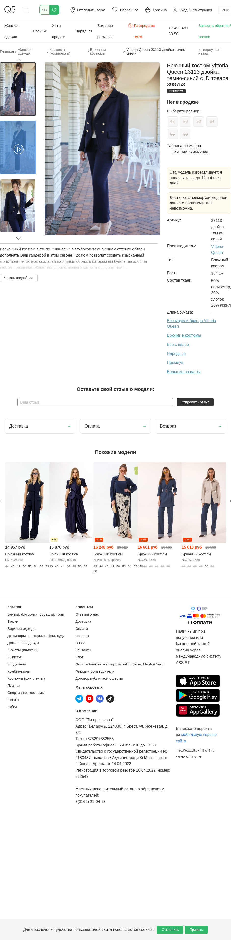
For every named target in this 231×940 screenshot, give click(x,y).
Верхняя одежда (21, 628)
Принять (196, 930)
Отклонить (170, 930)
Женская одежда (11, 31)
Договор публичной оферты (99, 678)
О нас (80, 643)
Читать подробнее (18, 278)
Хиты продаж (58, 31)
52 (199, 121)
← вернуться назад (209, 51)
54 (212, 121)
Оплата (81, 628)
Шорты (13, 700)
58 (185, 134)
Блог (79, 657)
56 (172, 134)
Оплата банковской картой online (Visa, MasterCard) (119, 664)
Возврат (82, 636)
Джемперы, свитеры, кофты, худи (36, 636)
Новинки (40, 31)
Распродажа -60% (141, 30)
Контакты (83, 650)
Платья (13, 685)
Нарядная (84, 31)
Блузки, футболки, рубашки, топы (35, 614)
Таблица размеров (184, 146)
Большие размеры (105, 31)
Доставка (83, 621)
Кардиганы (16, 664)
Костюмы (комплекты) (26, 678)
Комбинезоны (19, 671)
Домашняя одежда (23, 643)
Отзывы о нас (87, 614)
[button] (18, 59)
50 (185, 121)
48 (172, 121)
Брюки (12, 621)
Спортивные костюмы (26, 693)
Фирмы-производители (94, 671)
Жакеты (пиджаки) (22, 650)
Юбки (12, 707)
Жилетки (14, 657)
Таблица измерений (190, 151)
